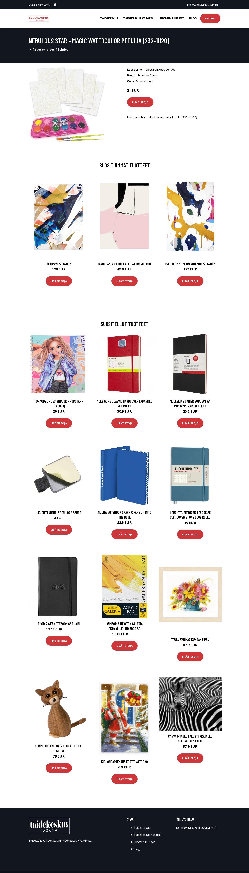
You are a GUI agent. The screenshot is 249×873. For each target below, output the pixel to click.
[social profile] (55, 4)
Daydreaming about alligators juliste (124, 264)
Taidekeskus (109, 18)
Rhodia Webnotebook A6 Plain (59, 623)
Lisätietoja (140, 102)
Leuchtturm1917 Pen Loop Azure (59, 512)
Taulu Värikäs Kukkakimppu (190, 639)
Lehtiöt (63, 49)
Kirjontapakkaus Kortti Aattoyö (124, 761)
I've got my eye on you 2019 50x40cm (190, 264)
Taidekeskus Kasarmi (138, 18)
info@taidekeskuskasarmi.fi (202, 4)
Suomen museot (171, 18)
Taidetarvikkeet (43, 49)
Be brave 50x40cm (58, 264)
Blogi (193, 18)
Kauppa (210, 18)
